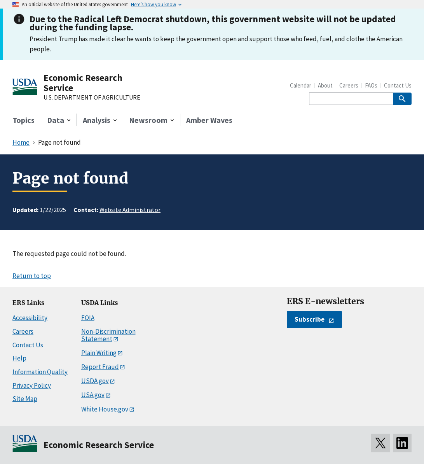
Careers (348, 85)
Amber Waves (209, 120)
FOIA (87, 317)
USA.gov (93, 394)
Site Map (24, 398)
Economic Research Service (83, 82)
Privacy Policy (31, 385)
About (325, 85)
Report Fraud (100, 366)
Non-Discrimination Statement (108, 335)
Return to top (31, 275)
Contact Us (398, 85)
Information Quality (40, 372)
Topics (23, 120)
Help (19, 358)
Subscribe (310, 319)
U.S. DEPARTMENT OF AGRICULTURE (92, 97)
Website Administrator (130, 210)
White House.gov (104, 409)
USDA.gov (95, 380)
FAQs (371, 85)
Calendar (300, 85)
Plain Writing (99, 352)
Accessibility (29, 317)
